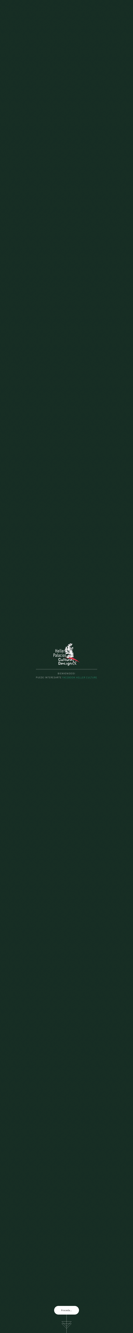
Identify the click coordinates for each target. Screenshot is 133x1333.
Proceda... (66, 1310)
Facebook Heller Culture (79, 677)
